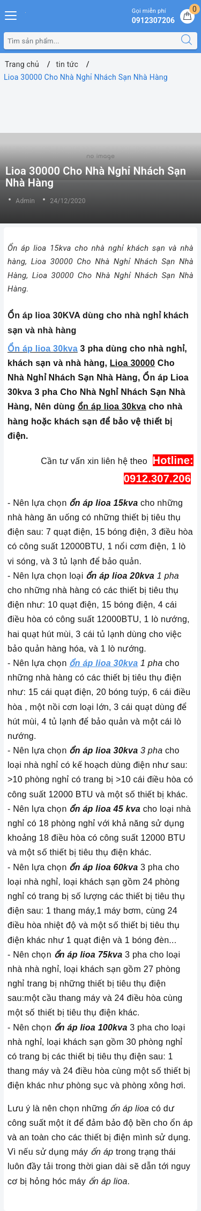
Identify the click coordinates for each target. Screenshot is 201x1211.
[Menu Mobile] (11, 14)
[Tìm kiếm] (186, 40)
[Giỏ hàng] (187, 16)
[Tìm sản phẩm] (90, 40)
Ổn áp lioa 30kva (43, 348)
